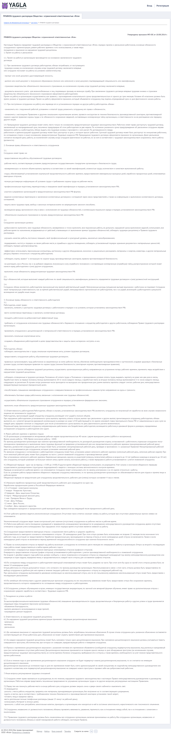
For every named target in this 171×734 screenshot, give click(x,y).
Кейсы (47, 731)
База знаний (57, 731)
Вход (149, 5)
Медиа (39, 731)
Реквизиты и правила (21, 732)
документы (34, 23)
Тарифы (67, 731)
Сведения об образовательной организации (16, 23)
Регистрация (162, 5)
